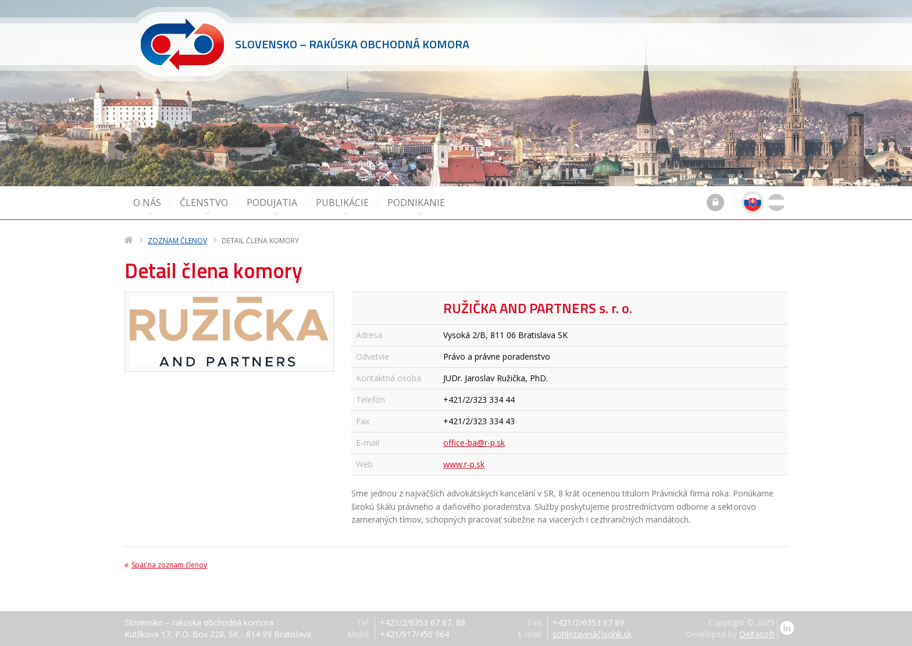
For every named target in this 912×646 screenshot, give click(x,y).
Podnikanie (416, 207)
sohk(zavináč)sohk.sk (592, 634)
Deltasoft (757, 634)
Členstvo (204, 207)
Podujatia (272, 207)
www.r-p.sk (463, 464)
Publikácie (342, 207)
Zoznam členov (177, 241)
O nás (147, 207)
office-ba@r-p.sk (474, 442)
